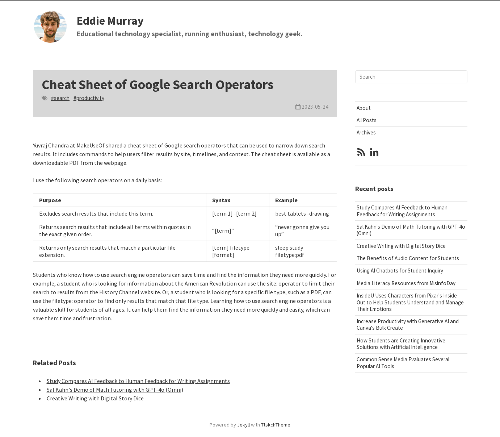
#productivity (88, 98)
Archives (366, 132)
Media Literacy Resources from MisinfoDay (406, 283)
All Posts (367, 120)
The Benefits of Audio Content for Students (408, 258)
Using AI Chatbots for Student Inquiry (400, 270)
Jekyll (243, 424)
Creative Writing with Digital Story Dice (95, 398)
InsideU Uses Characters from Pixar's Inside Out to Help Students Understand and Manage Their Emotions (410, 302)
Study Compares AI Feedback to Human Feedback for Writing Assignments (138, 380)
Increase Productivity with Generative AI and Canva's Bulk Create (408, 324)
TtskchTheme (275, 424)
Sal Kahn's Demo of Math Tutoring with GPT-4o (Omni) (115, 389)
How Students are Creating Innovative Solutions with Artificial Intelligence (401, 343)
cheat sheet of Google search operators (176, 145)
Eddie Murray (110, 20)
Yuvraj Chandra (51, 145)
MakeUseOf (90, 145)
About (364, 107)
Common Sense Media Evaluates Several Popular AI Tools (403, 362)
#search (60, 98)
